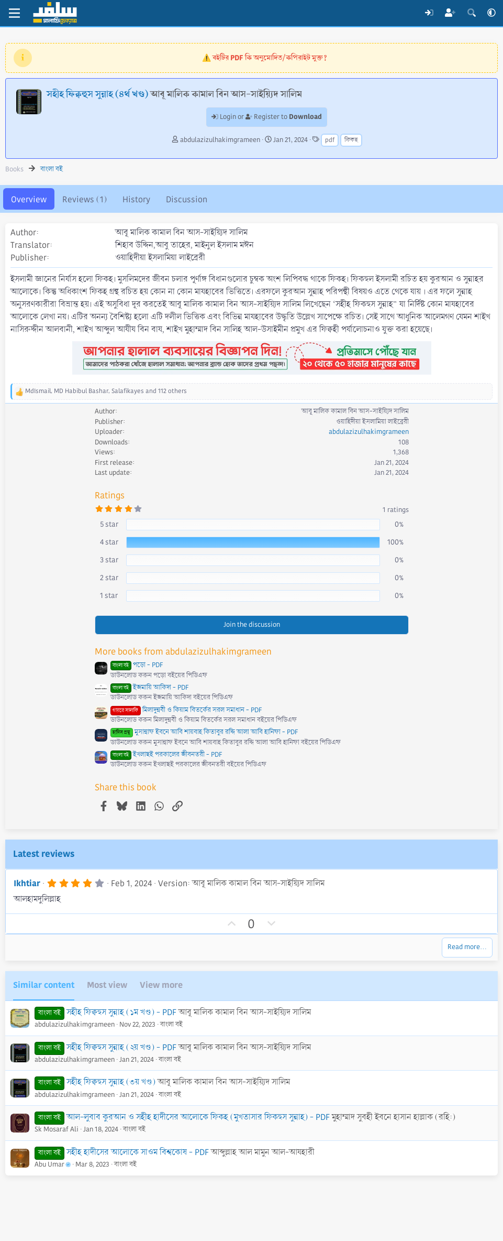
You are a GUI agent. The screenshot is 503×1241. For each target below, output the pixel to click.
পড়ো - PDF (136, 665)
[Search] (471, 13)
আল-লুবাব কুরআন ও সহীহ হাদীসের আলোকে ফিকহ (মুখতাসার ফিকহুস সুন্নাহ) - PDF (198, 1117)
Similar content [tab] (43, 985)
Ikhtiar (27, 883)
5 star (109, 524)
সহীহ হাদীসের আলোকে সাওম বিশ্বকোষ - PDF (137, 1152)
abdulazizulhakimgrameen (220, 140)
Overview (29, 199)
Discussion (186, 199)
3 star (109, 559)
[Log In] (429, 13)
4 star (109, 542)
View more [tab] (161, 985)
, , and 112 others (106, 391)
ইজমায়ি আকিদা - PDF (149, 687)
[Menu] (14, 13)
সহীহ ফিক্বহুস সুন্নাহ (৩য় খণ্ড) (110, 1082)
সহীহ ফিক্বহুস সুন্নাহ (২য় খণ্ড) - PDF (121, 1047)
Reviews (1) (84, 199)
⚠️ (264, 57)
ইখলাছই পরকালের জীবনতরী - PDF (166, 754)
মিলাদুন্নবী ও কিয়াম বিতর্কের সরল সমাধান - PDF (186, 710)
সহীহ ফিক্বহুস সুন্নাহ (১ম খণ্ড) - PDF (121, 1012)
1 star (109, 595)
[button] (491, 13)
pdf (329, 140)
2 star (109, 577)
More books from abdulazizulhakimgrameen (183, 651)
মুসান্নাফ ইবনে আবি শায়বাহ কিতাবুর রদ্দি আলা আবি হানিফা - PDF (204, 732)
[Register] (450, 13)
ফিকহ (351, 140)
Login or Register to (266, 117)
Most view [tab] (107, 985)
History (136, 199)
